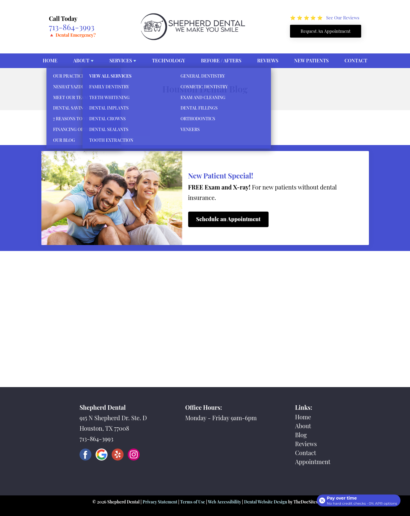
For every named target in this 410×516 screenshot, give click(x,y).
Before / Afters (221, 60)
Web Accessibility (224, 502)
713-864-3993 (71, 26)
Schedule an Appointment (228, 219)
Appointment (313, 462)
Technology (168, 60)
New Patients (311, 60)
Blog (301, 435)
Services (120, 60)
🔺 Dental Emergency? (72, 35)
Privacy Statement (160, 502)
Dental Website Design (265, 502)
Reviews (267, 60)
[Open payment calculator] (357, 498)
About (81, 60)
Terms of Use (192, 502)
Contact (355, 60)
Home (50, 60)
